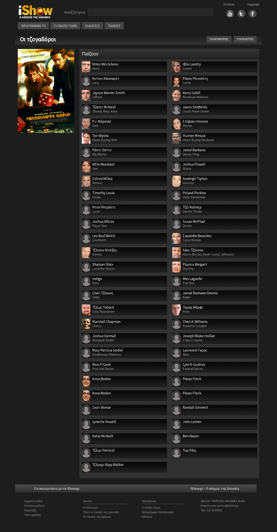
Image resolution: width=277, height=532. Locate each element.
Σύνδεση (228, 4)
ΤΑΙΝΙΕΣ (114, 26)
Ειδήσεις (147, 517)
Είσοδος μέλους (34, 506)
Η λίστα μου (90, 507)
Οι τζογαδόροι (38, 39)
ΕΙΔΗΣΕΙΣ (92, 26)
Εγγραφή (253, 4)
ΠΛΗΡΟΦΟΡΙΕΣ (219, 39)
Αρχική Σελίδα (33, 501)
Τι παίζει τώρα (151, 507)
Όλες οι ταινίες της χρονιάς (101, 512)
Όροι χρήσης (32, 515)
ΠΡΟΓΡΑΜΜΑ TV (33, 26)
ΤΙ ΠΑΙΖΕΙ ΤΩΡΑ (65, 26)
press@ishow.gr (228, 506)
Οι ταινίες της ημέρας (97, 517)
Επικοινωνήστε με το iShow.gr (57, 488)
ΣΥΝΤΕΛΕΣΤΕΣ (245, 39)
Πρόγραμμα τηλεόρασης (158, 512)
